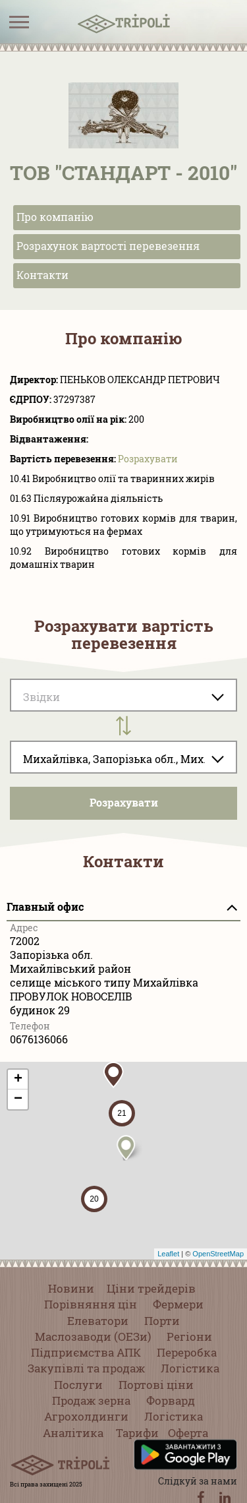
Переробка (187, 1352)
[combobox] (123, 757)
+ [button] (18, 1079)
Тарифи (137, 1432)
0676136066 (39, 1039)
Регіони (189, 1336)
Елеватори (97, 1320)
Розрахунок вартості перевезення (108, 246)
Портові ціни (156, 1384)
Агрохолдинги (86, 1416)
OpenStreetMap (218, 1254)
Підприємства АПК (86, 1352)
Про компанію (55, 217)
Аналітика (73, 1432)
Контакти (42, 275)
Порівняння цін (90, 1304)
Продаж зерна (91, 1400)
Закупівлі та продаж (86, 1368)
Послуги (78, 1384)
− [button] (18, 1099)
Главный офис (45, 906)
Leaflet (168, 1254)
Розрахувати (148, 458)
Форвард (170, 1400)
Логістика (190, 1368)
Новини (71, 1288)
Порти (162, 1320)
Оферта (188, 1432)
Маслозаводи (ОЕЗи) (93, 1336)
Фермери (178, 1304)
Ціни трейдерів (151, 1288)
